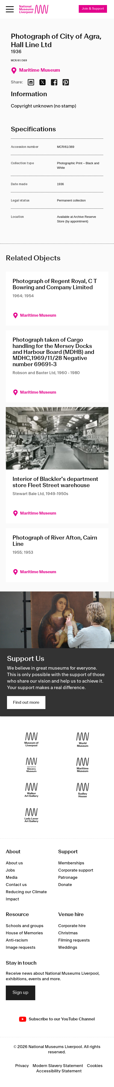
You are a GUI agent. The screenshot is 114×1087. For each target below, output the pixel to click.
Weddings (67, 947)
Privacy (22, 1066)
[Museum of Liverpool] (31, 739)
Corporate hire (72, 926)
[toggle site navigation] (10, 9)
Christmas (68, 933)
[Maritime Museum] (82, 764)
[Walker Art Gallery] (31, 790)
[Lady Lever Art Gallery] (31, 815)
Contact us (16, 885)
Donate (65, 885)
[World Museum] (82, 739)
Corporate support (75, 870)
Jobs (10, 870)
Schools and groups (24, 926)
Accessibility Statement (59, 1071)
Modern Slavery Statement (58, 1066)
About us (14, 863)
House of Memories (24, 933)
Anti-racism (17, 940)
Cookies (95, 1066)
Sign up (20, 992)
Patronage (68, 877)
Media (11, 877)
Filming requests (74, 940)
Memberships (71, 863)
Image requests (21, 947)
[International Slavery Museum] (31, 764)
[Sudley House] (82, 790)
